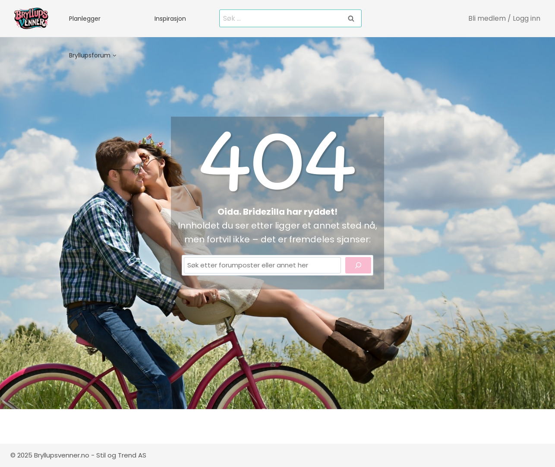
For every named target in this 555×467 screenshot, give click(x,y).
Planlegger (85, 18)
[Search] (358, 265)
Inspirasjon (170, 18)
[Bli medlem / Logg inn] (504, 18)
